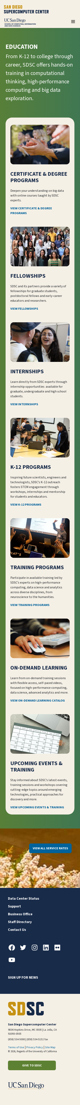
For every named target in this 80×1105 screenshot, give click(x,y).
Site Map (50, 1047)
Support (14, 906)
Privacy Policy (34, 1047)
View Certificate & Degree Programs (31, 210)
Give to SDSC (32, 1065)
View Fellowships (24, 308)
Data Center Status (23, 898)
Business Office (20, 914)
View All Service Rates (50, 848)
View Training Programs (29, 605)
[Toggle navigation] (73, 23)
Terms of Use (16, 1047)
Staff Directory (20, 921)
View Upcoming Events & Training (37, 807)
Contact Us (17, 929)
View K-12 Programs (25, 504)
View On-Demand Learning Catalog (37, 700)
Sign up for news (23, 977)
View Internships (24, 404)
